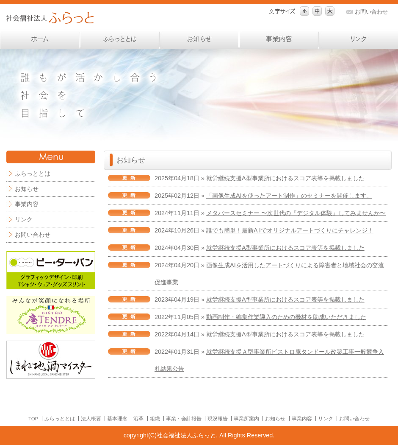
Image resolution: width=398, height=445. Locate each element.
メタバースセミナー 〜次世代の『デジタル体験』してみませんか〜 (296, 213)
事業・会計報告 (184, 418)
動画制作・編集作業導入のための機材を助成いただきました (286, 316)
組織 (155, 418)
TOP (33, 418)
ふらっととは (59, 418)
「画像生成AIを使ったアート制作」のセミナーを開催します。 (289, 195)
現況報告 (217, 418)
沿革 (138, 418)
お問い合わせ (371, 11)
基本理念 (117, 418)
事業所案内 (246, 418)
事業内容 (27, 204)
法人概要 (91, 418)
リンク (24, 219)
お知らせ (27, 188)
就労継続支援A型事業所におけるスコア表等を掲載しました (285, 178)
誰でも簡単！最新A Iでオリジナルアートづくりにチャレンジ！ (289, 230)
